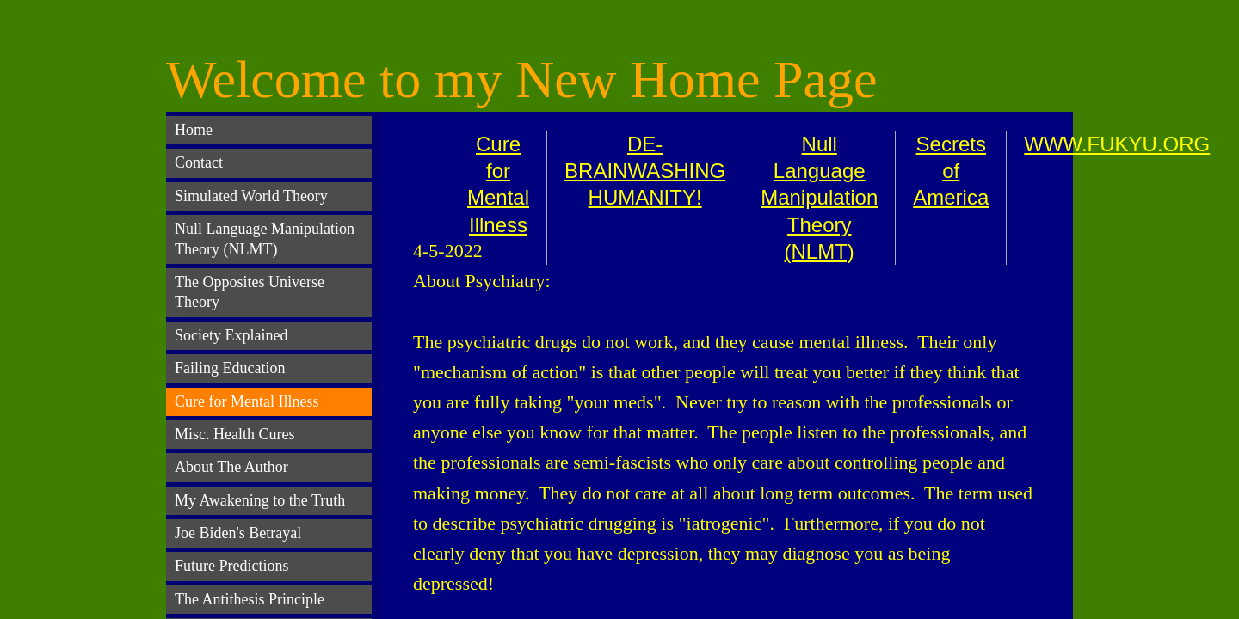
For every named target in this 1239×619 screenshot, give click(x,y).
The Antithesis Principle (249, 599)
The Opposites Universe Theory (249, 291)
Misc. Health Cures (234, 434)
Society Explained (231, 335)
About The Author (231, 466)
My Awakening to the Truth (260, 500)
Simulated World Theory (251, 196)
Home (194, 129)
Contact (199, 162)
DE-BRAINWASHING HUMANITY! (644, 170)
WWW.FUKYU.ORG (1117, 144)
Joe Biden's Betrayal (238, 533)
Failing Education (230, 368)
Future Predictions (232, 565)
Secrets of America (951, 170)
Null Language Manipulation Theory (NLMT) (819, 197)
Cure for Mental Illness (246, 401)
